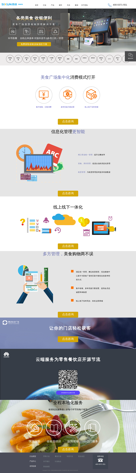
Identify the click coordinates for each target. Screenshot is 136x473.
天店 (68, 5)
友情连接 (33, 466)
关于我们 (46, 461)
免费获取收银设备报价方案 (34, 44)
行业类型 (33, 456)
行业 (44, 5)
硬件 (60, 5)
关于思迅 (84, 5)
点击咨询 (68, 121)
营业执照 (46, 466)
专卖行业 (70, 456)
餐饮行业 (58, 456)
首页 (36, 5)
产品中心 (33, 461)
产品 (52, 5)
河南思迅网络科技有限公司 (57, 470)
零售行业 (46, 456)
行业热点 (58, 461)
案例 (76, 5)
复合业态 (81, 456)
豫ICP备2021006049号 (73, 470)
